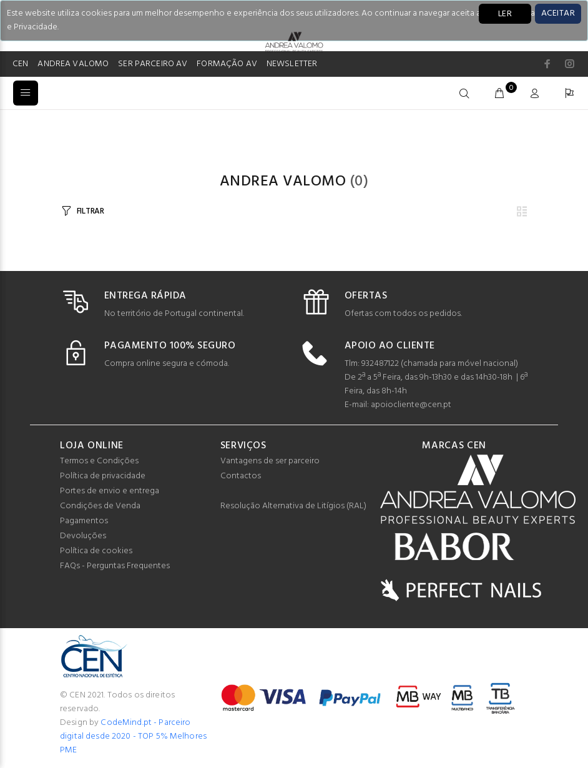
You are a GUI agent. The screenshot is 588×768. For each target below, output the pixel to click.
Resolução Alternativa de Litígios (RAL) (293, 506)
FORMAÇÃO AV (227, 64)
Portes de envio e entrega (109, 491)
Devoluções (83, 536)
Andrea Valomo (283, 182)
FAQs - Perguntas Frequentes (115, 566)
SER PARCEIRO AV (152, 64)
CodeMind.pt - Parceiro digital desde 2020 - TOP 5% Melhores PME (133, 736)
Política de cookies (96, 551)
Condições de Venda (100, 506)
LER (505, 14)
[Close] (558, 14)
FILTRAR (90, 211)
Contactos (240, 476)
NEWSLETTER (292, 64)
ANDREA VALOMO (73, 64)
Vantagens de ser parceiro (270, 461)
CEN (20, 64)
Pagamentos (84, 521)
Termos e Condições (99, 461)
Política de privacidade (102, 476)
